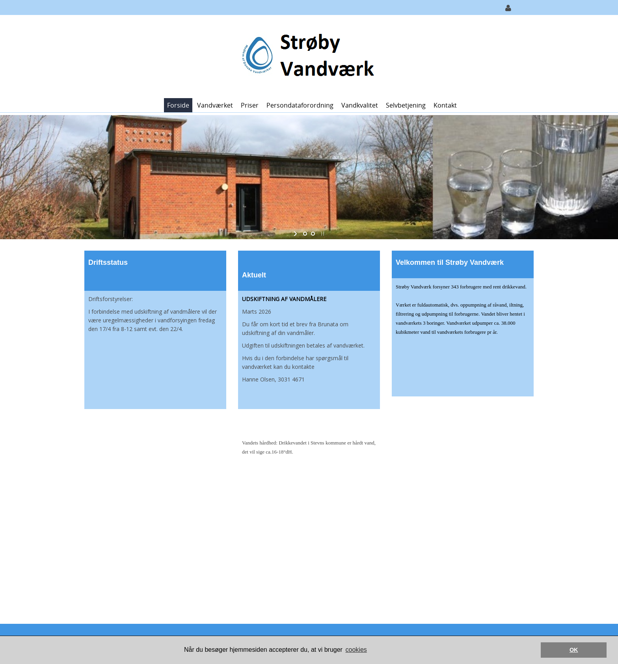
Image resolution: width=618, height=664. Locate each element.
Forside (178, 105)
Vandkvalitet (359, 105)
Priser (250, 105)
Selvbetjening (406, 105)
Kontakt (445, 105)
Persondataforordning (299, 105)
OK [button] (574, 650)
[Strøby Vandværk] (306, 56)
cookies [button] (356, 649)
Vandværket (215, 105)
